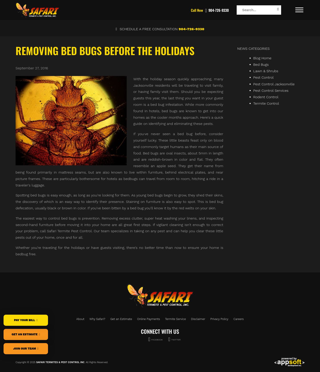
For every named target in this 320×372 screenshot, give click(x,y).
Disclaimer (198, 319)
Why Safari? (97, 319)
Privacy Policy (219, 319)
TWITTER (174, 339)
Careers (239, 319)
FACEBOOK (155, 339)
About (80, 319)
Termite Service (175, 319)
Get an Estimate (121, 319)
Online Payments (148, 319)
